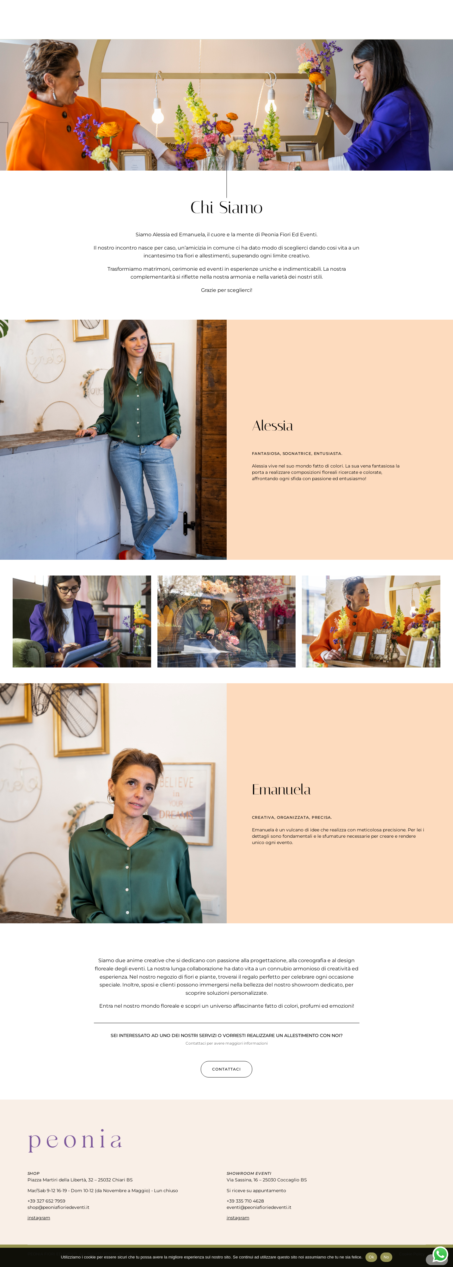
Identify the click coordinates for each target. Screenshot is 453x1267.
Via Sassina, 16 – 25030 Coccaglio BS (267, 1180)
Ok (371, 1257)
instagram (39, 1218)
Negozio (175, 29)
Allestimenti (272, 29)
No (386, 1257)
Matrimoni (234, 29)
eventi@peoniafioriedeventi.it (259, 1207)
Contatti (309, 29)
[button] (226, 1069)
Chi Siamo (143, 29)
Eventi (203, 29)
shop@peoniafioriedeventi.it (58, 1207)
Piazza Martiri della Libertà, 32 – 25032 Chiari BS (80, 1180)
